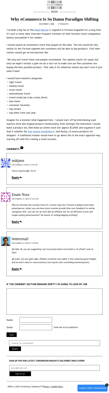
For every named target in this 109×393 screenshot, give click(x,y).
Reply (17, 177)
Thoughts (64, 24)
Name (10, 320)
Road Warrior (41, 29)
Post (11, 334)
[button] (99, 5)
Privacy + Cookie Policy (53, 386)
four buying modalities (40, 131)
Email (10, 327)
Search (15, 348)
